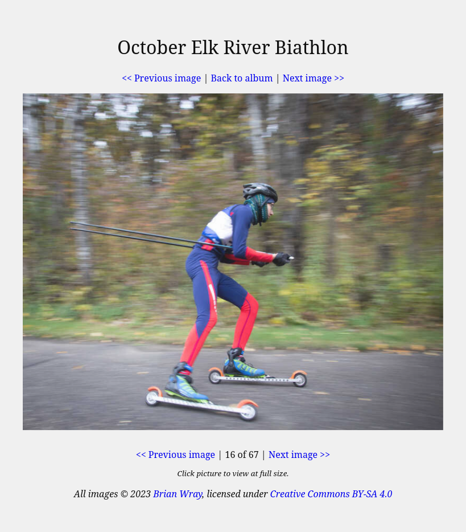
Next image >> (313, 78)
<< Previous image (161, 78)
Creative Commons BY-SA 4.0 (331, 494)
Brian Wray (177, 494)
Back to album (242, 78)
